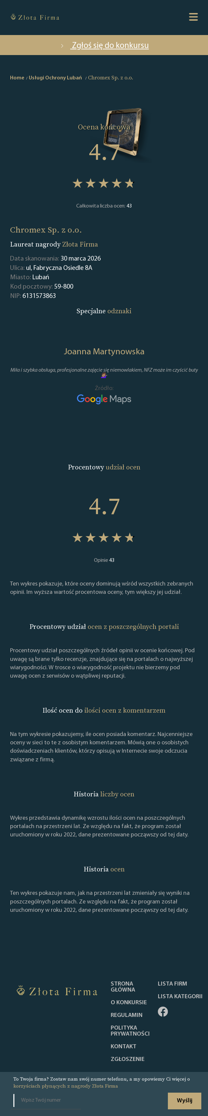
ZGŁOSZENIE (127, 1060)
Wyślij (184, 1101)
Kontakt (123, 1047)
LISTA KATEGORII (180, 997)
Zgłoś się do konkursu (104, 46)
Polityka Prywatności (130, 1031)
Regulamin (126, 1016)
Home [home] (17, 78)
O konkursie (129, 1003)
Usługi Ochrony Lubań (55, 78)
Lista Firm (172, 984)
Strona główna (123, 987)
